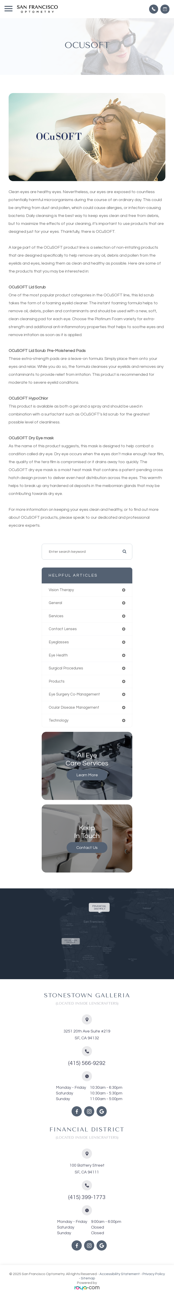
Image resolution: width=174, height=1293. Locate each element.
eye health (58, 655)
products (57, 681)
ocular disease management (74, 707)
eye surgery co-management (74, 694)
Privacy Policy (154, 1274)
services (56, 616)
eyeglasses (59, 642)
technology (58, 720)
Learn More (87, 775)
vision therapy (61, 590)
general (55, 603)
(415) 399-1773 (87, 1197)
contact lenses (63, 629)
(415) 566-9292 (87, 1063)
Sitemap (88, 1278)
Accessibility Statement (119, 1274)
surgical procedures (66, 668)
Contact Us (87, 848)
